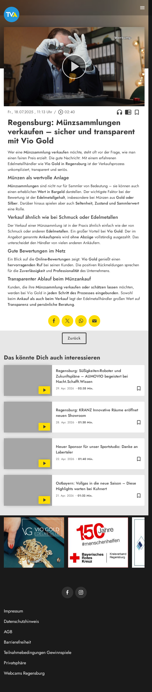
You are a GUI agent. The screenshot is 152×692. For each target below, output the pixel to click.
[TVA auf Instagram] (81, 592)
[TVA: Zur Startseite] (11, 14)
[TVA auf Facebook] (67, 592)
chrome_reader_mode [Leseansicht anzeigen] (128, 112)
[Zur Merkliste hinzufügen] (137, 112)
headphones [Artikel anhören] (119, 112)
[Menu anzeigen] (142, 7)
